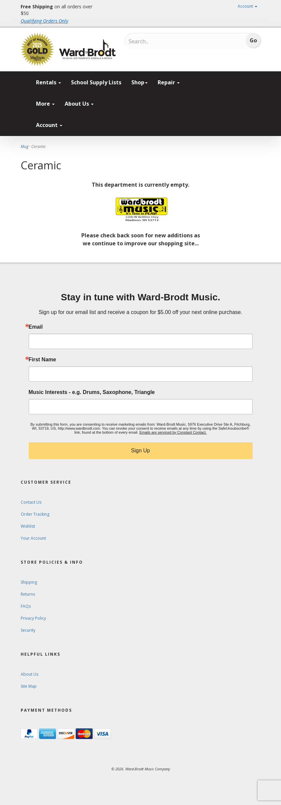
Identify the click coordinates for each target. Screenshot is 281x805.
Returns (28, 594)
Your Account (33, 538)
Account (247, 6)
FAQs (26, 606)
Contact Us (31, 502)
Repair (169, 82)
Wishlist (28, 526)
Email (36, 327)
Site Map (29, 686)
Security (28, 630)
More (45, 103)
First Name (42, 359)
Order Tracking (35, 514)
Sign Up (140, 450)
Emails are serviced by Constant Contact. (173, 432)
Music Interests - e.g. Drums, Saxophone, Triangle (92, 392)
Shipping (29, 582)
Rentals (48, 82)
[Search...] (156, 41)
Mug (24, 146)
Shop (139, 82)
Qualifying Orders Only (44, 21)
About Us (79, 103)
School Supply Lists (96, 82)
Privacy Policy (33, 618)
